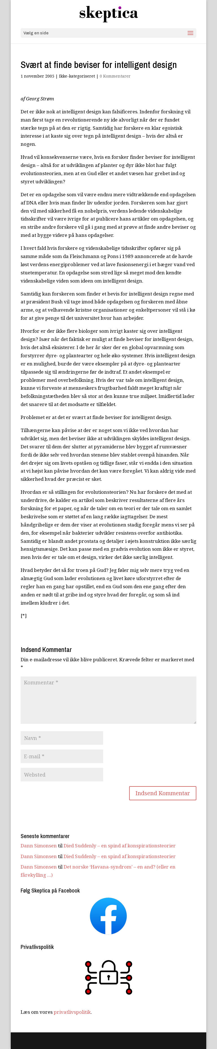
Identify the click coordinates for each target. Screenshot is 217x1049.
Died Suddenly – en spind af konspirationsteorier (120, 845)
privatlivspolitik (72, 1012)
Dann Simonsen (39, 845)
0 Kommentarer (115, 76)
